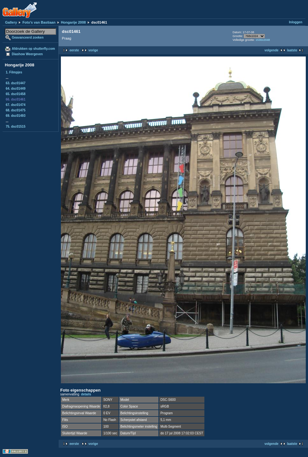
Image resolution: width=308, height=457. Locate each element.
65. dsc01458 (16, 94)
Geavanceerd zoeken (28, 37)
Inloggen (295, 22)
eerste (74, 50)
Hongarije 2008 (73, 22)
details (86, 394)
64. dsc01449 (16, 88)
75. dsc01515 (16, 126)
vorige (93, 50)
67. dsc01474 (16, 105)
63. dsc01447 (16, 83)
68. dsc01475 (16, 110)
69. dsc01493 (16, 115)
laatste (292, 50)
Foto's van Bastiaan (38, 22)
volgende (271, 50)
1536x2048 (262, 39)
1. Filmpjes (14, 72)
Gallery (11, 22)
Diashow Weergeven (27, 54)
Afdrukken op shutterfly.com (33, 48)
